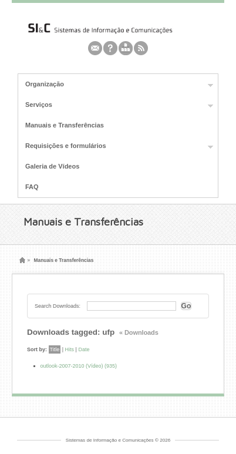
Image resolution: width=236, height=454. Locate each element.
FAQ (32, 186)
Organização (115, 84)
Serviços (115, 105)
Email (95, 48)
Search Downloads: (57, 305)
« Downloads (139, 332)
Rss (141, 48)
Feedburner (110, 48)
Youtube (126, 48)
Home (22, 260)
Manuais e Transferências (64, 125)
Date (83, 349)
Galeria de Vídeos (52, 166)
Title (55, 349)
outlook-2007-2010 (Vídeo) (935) (79, 366)
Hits (70, 349)
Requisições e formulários (115, 146)
